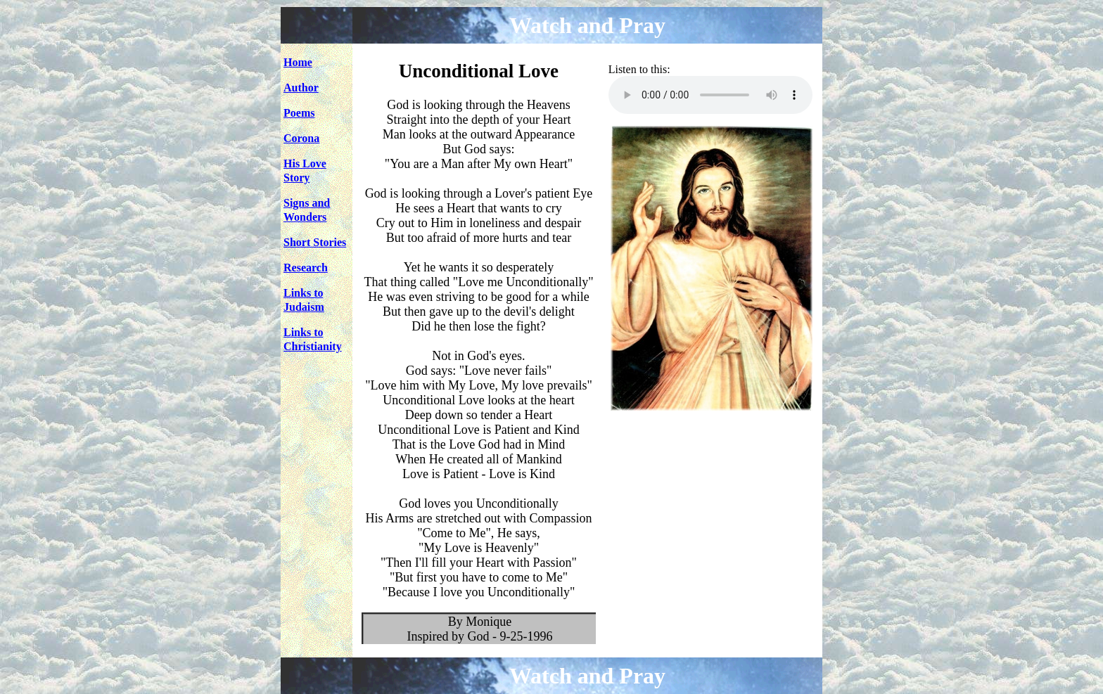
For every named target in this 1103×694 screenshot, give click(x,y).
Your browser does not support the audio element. (710, 95)
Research (305, 268)
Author (301, 88)
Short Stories (314, 242)
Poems (298, 113)
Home (297, 62)
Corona (301, 138)
